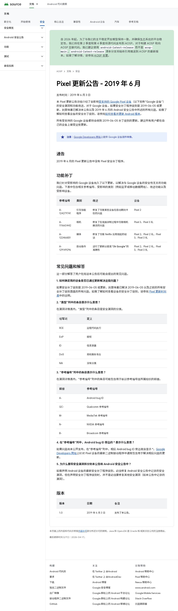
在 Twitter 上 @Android (104, 571)
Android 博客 (99, 582)
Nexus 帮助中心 (143, 582)
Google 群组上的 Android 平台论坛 (111, 593)
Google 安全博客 (101, 587)
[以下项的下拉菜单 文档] (38, 4)
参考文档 (133, 21)
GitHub (53, 603)
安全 (77, 71)
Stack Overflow (143, 598)
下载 (52, 582)
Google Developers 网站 (87, 137)
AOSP (59, 71)
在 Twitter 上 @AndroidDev (106, 576)
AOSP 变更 (101, 55)
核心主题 (59, 21)
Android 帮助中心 (144, 571)
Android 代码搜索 (57, 4)
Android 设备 (97, 21)
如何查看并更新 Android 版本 (122, 114)
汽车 (117, 21)
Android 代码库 (58, 571)
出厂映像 (54, 593)
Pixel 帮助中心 (142, 576)
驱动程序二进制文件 (60, 598)
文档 (6, 13)
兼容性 (77, 21)
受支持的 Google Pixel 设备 (115, 102)
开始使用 (25, 21)
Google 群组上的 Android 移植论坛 (111, 603)
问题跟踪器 (141, 603)
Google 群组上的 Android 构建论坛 (111, 598)
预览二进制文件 (58, 587)
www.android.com (145, 587)
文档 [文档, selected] (31, 4)
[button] (20, 28)
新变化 (7, 21)
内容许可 (82, 531)
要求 (52, 576)
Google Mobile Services (147, 593)
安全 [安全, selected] (42, 21)
